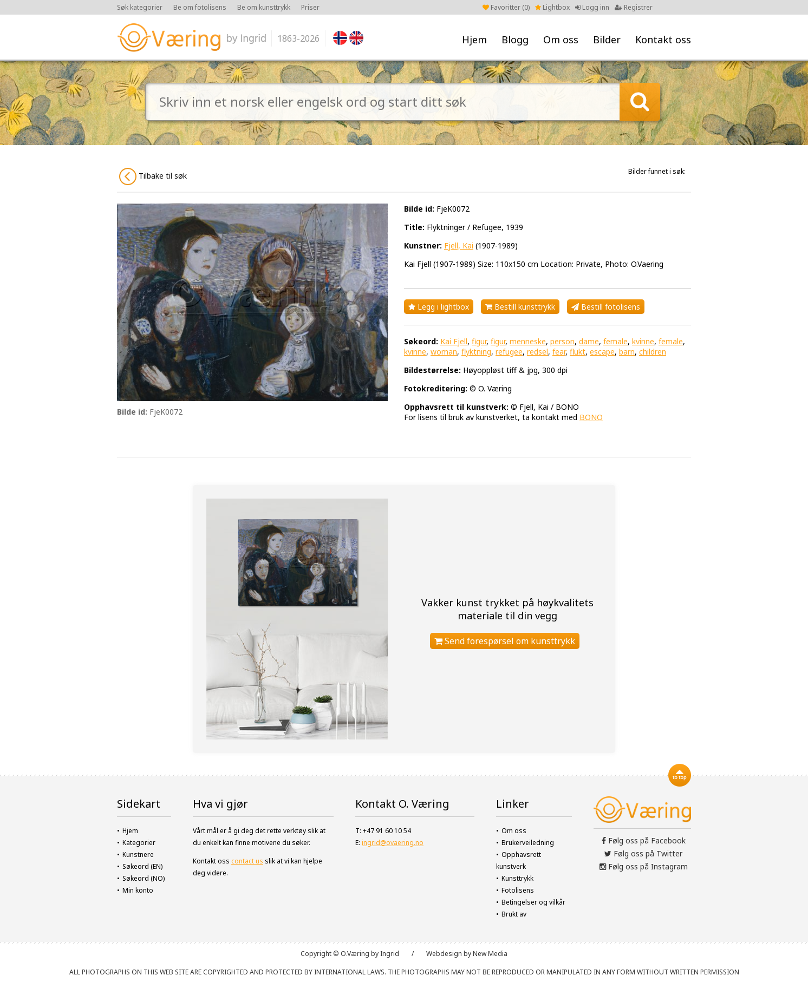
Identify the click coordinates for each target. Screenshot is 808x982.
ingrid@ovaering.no (392, 842)
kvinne (643, 341)
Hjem (474, 39)
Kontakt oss (663, 39)
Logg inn (592, 7)
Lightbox (552, 7)
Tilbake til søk (153, 176)
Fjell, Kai (458, 245)
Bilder (607, 39)
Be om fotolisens (199, 7)
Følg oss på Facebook (644, 840)
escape (602, 351)
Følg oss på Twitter (643, 853)
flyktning (476, 351)
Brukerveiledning (527, 842)
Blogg (515, 39)
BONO (591, 417)
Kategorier (138, 842)
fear (558, 351)
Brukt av (513, 914)
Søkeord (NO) (143, 878)
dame (589, 341)
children (652, 351)
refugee (509, 351)
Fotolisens (517, 890)
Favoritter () (506, 7)
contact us (247, 861)
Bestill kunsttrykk (520, 307)
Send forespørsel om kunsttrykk (504, 641)
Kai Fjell (453, 341)
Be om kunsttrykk (263, 7)
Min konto (137, 890)
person (562, 341)
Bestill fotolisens (605, 307)
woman (444, 351)
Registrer (634, 7)
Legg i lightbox (438, 307)
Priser (310, 7)
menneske (528, 341)
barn (627, 351)
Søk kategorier (139, 7)
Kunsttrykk (517, 878)
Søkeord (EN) (142, 866)
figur (479, 341)
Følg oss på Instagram (644, 866)
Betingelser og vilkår (533, 902)
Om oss (560, 39)
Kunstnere (138, 854)
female (615, 341)
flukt (577, 351)
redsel (537, 351)
